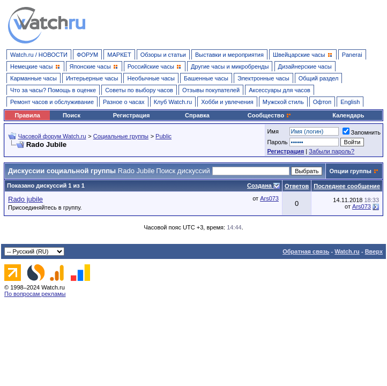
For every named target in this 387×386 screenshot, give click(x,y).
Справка (197, 115)
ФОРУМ (87, 54)
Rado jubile (25, 199)
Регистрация (131, 115)
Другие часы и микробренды (230, 66)
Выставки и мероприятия (229, 54)
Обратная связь (305, 251)
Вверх (374, 251)
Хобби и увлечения (227, 102)
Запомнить (362, 132)
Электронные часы (263, 78)
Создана (260, 185)
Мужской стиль (283, 102)
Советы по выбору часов (139, 90)
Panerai (352, 54)
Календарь (348, 115)
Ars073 (269, 198)
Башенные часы (206, 78)
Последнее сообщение (347, 186)
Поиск (71, 115)
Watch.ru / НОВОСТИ (39, 54)
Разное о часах (124, 102)
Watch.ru (347, 251)
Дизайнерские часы (305, 66)
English (350, 102)
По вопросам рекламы (35, 294)
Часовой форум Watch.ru (52, 136)
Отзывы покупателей (211, 90)
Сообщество (270, 115)
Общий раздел (319, 78)
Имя (272, 131)
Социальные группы (120, 136)
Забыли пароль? (331, 151)
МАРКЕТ (119, 54)
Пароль (277, 142)
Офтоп (322, 102)
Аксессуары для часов (279, 90)
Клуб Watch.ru (173, 102)
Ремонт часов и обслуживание (52, 102)
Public (163, 136)
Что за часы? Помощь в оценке (53, 90)
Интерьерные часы (92, 78)
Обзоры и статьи (163, 54)
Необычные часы (151, 78)
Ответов (297, 186)
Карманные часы (33, 78)
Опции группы (350, 171)
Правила (27, 115)
